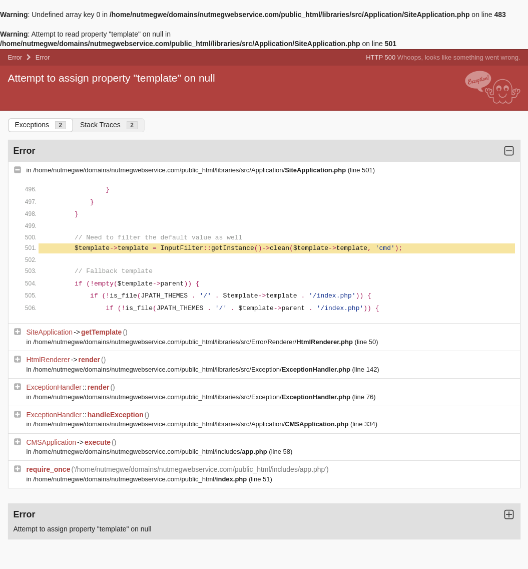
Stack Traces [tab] (109, 125)
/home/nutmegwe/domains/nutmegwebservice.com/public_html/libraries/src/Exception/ (192, 369)
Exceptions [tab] (40, 125)
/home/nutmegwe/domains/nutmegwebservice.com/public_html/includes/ (151, 451)
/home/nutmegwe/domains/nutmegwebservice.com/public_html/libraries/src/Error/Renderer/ (193, 342)
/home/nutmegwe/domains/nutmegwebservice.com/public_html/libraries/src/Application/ (190, 170)
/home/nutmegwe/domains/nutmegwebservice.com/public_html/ (141, 479)
